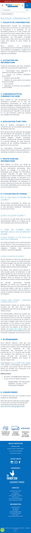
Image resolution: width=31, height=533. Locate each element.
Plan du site (15, 529)
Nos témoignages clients (15, 511)
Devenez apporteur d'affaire (15, 500)
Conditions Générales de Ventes (7, 528)
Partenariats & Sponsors (15, 513)
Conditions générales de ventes (15, 516)
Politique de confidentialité (19, 528)
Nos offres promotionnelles (15, 498)
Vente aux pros (15, 497)
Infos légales (15, 510)
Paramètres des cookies (15, 491)
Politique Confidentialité (7, 14)
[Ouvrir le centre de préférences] (2, 530)
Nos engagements (15, 494)
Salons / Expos (15, 514)
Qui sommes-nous (15, 507)
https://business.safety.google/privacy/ (13, 406)
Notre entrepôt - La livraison (15, 495)
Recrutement (16, 508)
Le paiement (15, 492)
